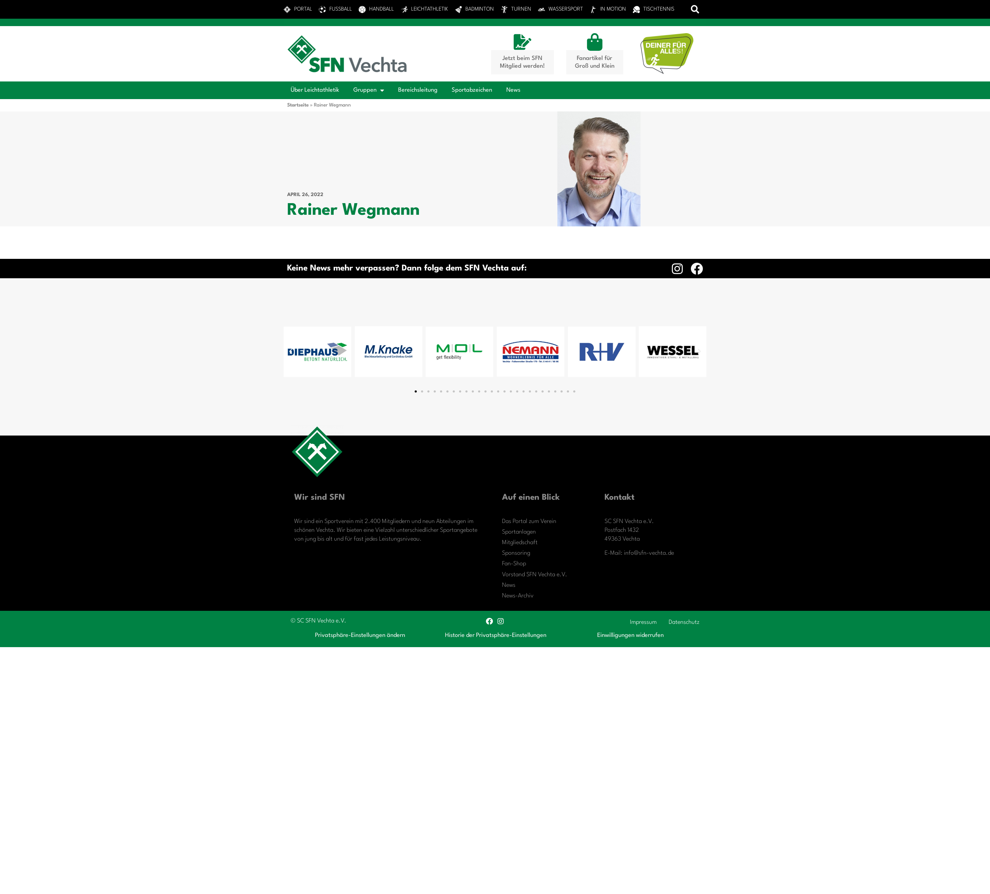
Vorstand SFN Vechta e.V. (534, 575)
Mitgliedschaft (520, 543)
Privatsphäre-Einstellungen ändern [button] (360, 635)
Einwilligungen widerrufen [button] (630, 635)
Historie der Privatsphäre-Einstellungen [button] (495, 635)
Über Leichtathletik (315, 90)
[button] (695, 9)
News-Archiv (518, 596)
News (513, 90)
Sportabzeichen (472, 90)
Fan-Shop (514, 564)
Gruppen (368, 90)
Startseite (298, 105)
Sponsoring (516, 553)
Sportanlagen (519, 532)
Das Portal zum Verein (529, 521)
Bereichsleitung (418, 90)
